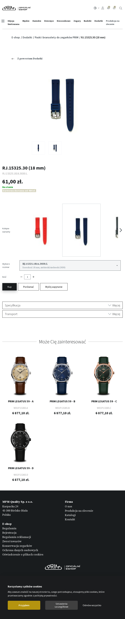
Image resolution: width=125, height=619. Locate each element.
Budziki (88, 20)
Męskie (27, 20)
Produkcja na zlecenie (114, 22)
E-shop (16, 37)
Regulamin (9, 515)
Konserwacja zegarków (17, 533)
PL (96, 8)
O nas (68, 493)
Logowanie (102, 8)
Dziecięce (50, 20)
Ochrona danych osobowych (20, 537)
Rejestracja (9, 520)
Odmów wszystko (92, 605)
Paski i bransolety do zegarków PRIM (57, 37)
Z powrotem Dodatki (27, 58)
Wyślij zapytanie (53, 273)
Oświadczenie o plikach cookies (22, 541)
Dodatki (100, 20)
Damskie (38, 20)
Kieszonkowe (65, 20)
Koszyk (114, 7)
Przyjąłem (24, 605)
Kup (9, 273)
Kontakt (70, 506)
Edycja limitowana (14, 22)
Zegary (78, 20)
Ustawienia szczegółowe (61, 605)
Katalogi (70, 502)
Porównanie (108, 7)
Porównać (28, 273)
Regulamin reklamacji (16, 524)
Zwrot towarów (12, 528)
